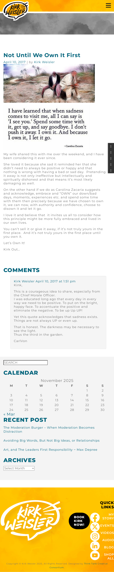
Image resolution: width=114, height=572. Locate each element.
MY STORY (108, 516)
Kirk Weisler (24, 281)
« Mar (9, 414)
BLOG (109, 547)
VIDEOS (107, 533)
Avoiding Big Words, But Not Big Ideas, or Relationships (51, 440)
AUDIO (108, 540)
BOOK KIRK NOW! (79, 521)
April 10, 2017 (15, 62)
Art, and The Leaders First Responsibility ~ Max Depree (50, 450)
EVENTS (107, 525)
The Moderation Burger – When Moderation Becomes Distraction (49, 429)
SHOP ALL (109, 556)
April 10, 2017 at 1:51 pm (56, 281)
